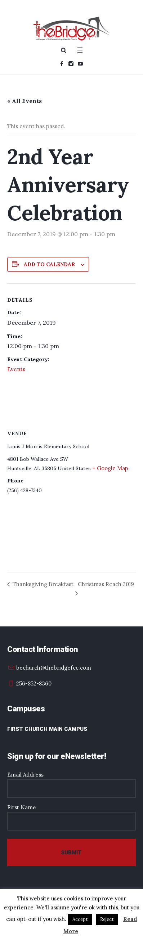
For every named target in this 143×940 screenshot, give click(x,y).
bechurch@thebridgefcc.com (53, 667)
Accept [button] (80, 919)
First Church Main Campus (47, 729)
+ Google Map (110, 468)
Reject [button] (107, 919)
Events (16, 369)
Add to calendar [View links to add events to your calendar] (49, 264)
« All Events (24, 100)
